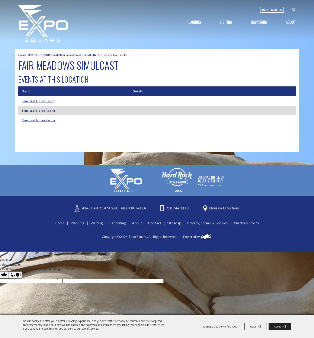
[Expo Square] (43, 23)
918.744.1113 (177, 208)
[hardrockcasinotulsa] (193, 180)
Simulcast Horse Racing (38, 101)
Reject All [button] (255, 326)
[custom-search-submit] (294, 10)
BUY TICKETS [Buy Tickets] (272, 10)
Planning (194, 22)
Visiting (226, 22)
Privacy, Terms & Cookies (207, 223)
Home (60, 223)
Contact (154, 223)
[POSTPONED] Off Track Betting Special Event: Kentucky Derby (64, 54)
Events (22, 54)
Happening (259, 22)
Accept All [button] (280, 326)
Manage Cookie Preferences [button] (220, 326)
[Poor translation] (15, 275)
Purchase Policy (246, 223)
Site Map (174, 223)
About (291, 22)
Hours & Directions (224, 208)
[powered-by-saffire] (206, 236)
